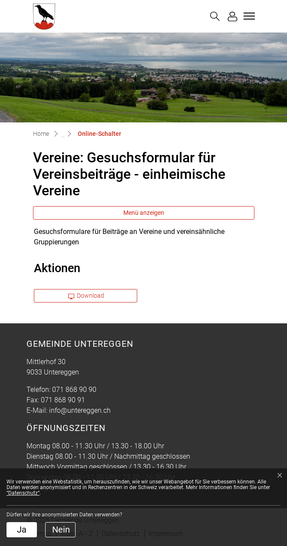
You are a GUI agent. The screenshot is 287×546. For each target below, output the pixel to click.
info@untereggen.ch (80, 410)
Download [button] (86, 295)
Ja (21, 529)
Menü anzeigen (143, 212)
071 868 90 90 (74, 389)
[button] (215, 16)
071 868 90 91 (63, 400)
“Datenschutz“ (23, 493)
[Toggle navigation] (247, 16)
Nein (61, 529)
